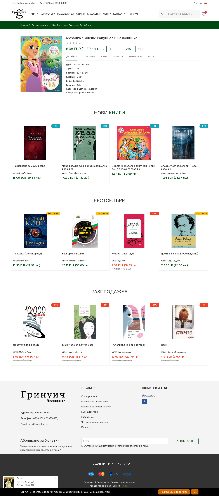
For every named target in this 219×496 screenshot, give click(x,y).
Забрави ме (87, 417)
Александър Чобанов (177, 173)
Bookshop (148, 395)
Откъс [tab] (152, 56)
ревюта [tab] (118, 56)
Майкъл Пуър (25, 352)
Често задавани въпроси (94, 422)
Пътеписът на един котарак (128, 344)
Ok (194, 492)
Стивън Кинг (24, 261)
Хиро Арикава (124, 352)
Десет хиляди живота (26, 344)
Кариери (85, 427)
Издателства (65, 13)
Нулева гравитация (123, 253)
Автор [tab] (104, 56)
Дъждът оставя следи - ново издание (179, 167)
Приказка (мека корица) (27, 253)
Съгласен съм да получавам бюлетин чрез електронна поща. (115, 446)
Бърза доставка (89, 411)
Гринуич (132, 13)
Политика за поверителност (96, 406)
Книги (34, 13)
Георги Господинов (77, 173)
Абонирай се (185, 441)
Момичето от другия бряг (77, 344)
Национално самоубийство (29, 165)
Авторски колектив (84, 92)
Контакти (119, 13)
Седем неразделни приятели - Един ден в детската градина (133, 167)
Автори (80, 13)
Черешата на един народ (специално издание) (84, 167)
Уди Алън (122, 261)
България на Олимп (73, 253)
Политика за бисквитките (94, 401)
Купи (129, 49)
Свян (164, 344)
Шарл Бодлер (173, 261)
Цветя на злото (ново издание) (179, 253)
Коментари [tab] (136, 56)
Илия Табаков (25, 173)
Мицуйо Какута (75, 352)
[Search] (183, 13)
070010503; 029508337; (54, 3)
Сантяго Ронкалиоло (176, 352)
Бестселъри (47, 13)
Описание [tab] (89, 56)
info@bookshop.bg (23, 3)
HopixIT (126, 485)
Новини (106, 13)
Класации (93, 13)
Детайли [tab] (71, 56)
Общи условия (89, 396)
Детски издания (88, 89)
